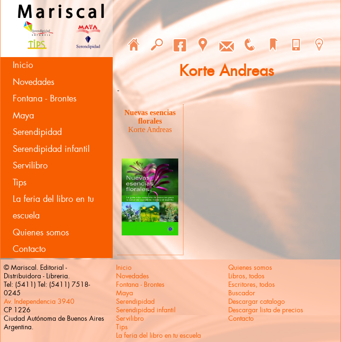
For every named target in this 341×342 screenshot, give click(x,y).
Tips (19, 182)
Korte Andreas (150, 129)
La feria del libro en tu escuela (53, 207)
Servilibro (30, 165)
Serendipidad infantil (51, 149)
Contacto (29, 249)
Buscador (241, 293)
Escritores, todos (251, 284)
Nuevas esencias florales (150, 116)
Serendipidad (37, 132)
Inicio (23, 65)
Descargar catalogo (256, 301)
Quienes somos (41, 232)
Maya (23, 115)
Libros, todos (246, 276)
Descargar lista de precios (265, 310)
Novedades (33, 82)
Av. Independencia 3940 (39, 301)
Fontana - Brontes (44, 98)
